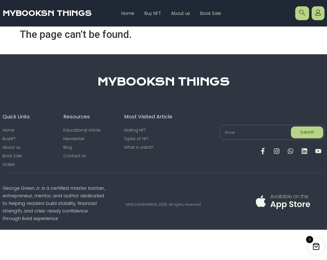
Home (127, 13)
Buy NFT (152, 13)
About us (180, 13)
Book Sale (210, 13)
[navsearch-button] (302, 13)
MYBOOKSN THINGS (47, 13)
